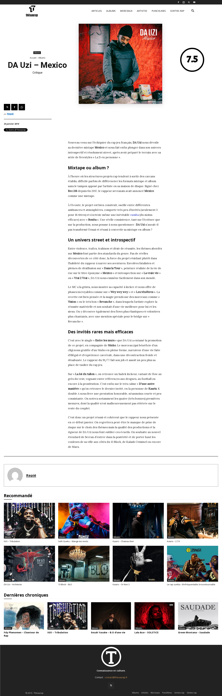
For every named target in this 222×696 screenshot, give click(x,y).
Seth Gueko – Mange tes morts (73, 541)
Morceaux (126, 10)
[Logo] (43, 10)
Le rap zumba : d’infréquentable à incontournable (191, 584)
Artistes (142, 10)
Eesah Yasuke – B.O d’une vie (108, 632)
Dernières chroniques (26, 595)
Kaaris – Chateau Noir (123, 541)
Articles (97, 10)
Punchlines (159, 10)
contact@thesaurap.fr (116, 677)
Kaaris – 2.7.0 (173, 541)
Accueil (33, 57)
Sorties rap (177, 10)
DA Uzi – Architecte (13, 584)
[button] (193, 11)
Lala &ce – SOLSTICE (146, 632)
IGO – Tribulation (12, 541)
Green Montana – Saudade (194, 632)
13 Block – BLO (65, 584)
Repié (10, 113)
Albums (111, 10)
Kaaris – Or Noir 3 (121, 584)
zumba (134, 215)
